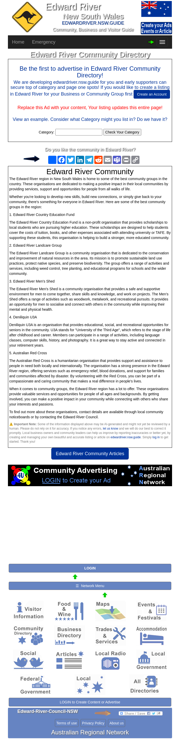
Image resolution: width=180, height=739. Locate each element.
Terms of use (66, 723)
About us (116, 723)
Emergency (43, 42)
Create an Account (151, 94)
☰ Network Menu (90, 586)
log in (156, 437)
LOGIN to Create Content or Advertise (90, 702)
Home (18, 42)
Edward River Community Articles (90, 453)
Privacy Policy (93, 723)
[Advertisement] (90, 527)
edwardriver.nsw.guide (126, 437)
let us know (110, 428)
